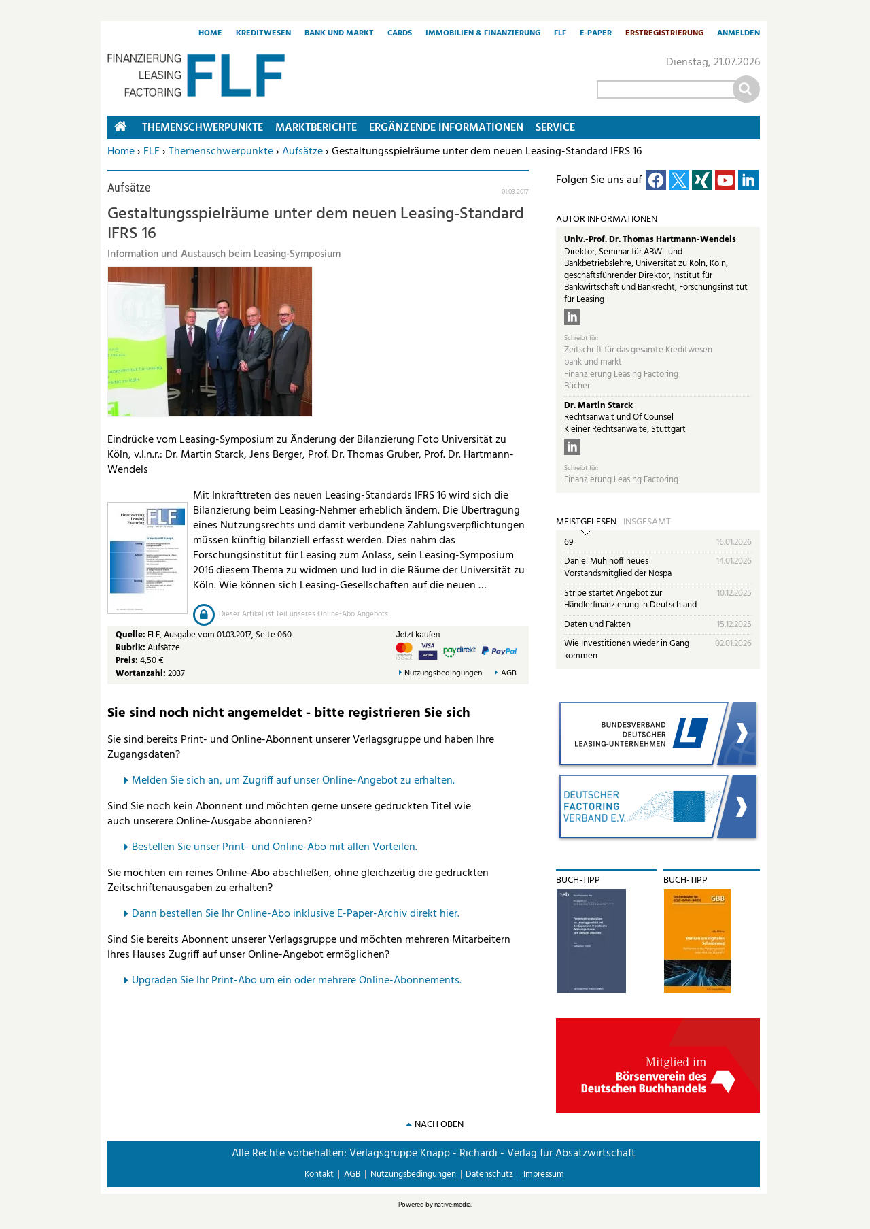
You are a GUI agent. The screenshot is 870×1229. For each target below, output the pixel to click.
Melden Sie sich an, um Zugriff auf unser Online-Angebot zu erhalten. (293, 781)
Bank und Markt (339, 34)
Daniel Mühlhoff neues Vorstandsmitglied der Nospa (618, 567)
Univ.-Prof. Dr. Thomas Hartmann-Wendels (650, 240)
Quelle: (131, 635)
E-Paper (596, 34)
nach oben (439, 1124)
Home (210, 34)
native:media (452, 1204)
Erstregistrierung (664, 34)
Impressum (543, 1174)
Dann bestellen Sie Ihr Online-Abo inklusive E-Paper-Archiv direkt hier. (295, 914)
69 (569, 542)
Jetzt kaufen (418, 634)
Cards (399, 34)
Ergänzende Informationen (446, 128)
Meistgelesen (586, 522)
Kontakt (319, 1174)
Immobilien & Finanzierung (482, 34)
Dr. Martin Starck (598, 406)
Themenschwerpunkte (221, 152)
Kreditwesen (263, 34)
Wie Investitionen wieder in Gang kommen (626, 650)
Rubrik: (131, 648)
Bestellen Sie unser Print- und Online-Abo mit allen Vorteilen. (274, 847)
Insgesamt (647, 522)
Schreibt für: (581, 338)
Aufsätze (302, 152)
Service (555, 128)
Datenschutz (489, 1174)
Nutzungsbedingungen (443, 673)
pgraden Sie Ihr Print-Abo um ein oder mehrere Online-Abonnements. (300, 981)
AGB (509, 673)
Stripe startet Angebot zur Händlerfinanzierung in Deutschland (630, 599)
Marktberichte (316, 128)
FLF (560, 34)
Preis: (127, 661)
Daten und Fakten (597, 625)
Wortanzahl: (141, 674)
